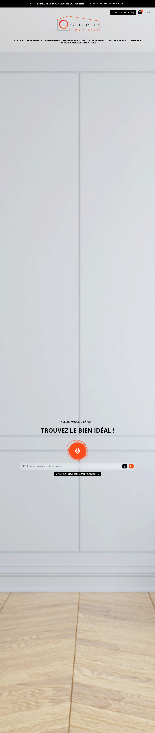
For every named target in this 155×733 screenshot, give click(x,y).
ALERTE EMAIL (97, 40)
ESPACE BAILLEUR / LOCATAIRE (78, 42)
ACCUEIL (19, 40)
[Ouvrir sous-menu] (41, 40)
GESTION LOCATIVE (74, 40)
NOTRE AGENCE (117, 40)
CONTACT (135, 40)
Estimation (52, 40)
